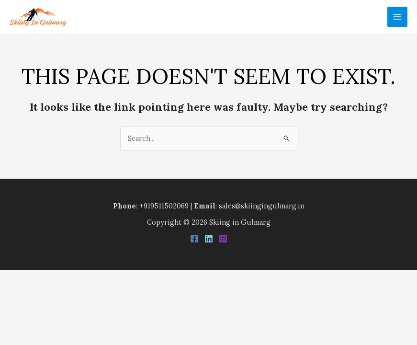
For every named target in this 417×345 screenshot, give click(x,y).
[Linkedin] (208, 238)
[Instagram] (223, 238)
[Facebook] (194, 238)
